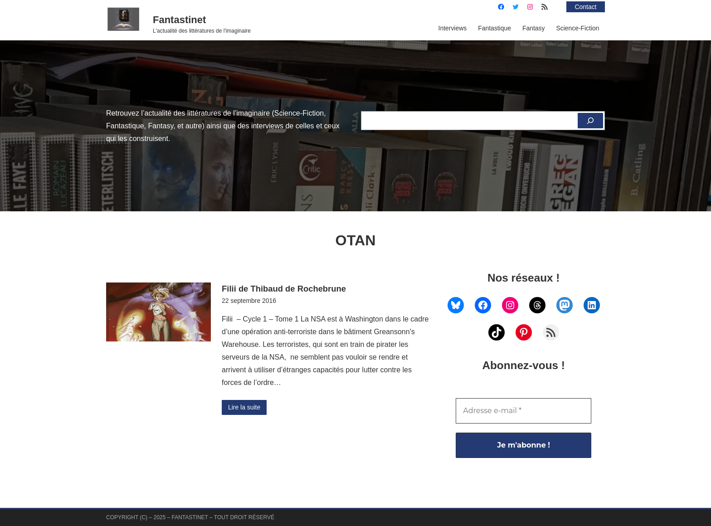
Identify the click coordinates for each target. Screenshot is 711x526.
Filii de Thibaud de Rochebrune (284, 288)
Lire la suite (244, 407)
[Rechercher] (590, 120)
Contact (586, 6)
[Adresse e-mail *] (523, 411)
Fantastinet (179, 19)
